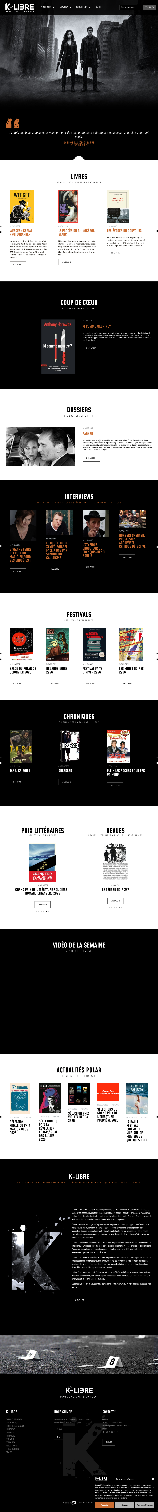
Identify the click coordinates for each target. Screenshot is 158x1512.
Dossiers (10, 1432)
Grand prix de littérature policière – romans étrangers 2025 (42, 891)
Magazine (65, 7)
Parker (88, 433)
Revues (9, 1452)
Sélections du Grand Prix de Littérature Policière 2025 (107, 1115)
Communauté (83, 7)
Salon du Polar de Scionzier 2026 (23, 670)
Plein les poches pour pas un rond (126, 772)
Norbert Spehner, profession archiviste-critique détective (132, 541)
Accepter (104, 1505)
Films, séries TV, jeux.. (15, 1426)
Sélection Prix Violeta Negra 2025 (78, 1117)
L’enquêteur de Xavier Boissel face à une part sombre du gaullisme (57, 550)
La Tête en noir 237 (115, 889)
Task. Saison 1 (20, 770)
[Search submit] (149, 7)
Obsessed (65, 770)
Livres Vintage (12, 1422)
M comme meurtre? (97, 326)
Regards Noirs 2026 (56, 670)
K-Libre (99, 7)
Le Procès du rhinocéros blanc (76, 232)
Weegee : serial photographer (21, 232)
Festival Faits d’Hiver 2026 (92, 670)
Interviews (10, 1429)
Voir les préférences (145, 1505)
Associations (11, 1445)
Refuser (125, 1505)
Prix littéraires (12, 1449)
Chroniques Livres (14, 1419)
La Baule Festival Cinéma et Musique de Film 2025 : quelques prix (136, 1131)
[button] (153, 1479)
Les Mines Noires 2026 (131, 670)
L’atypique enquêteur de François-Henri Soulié (94, 550)
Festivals (10, 1439)
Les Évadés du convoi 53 (124, 230)
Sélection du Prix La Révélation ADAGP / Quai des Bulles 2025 (48, 1130)
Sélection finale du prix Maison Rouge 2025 (20, 1127)
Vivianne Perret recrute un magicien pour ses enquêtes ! (21, 555)
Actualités (27, 1117)
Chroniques (48, 7)
